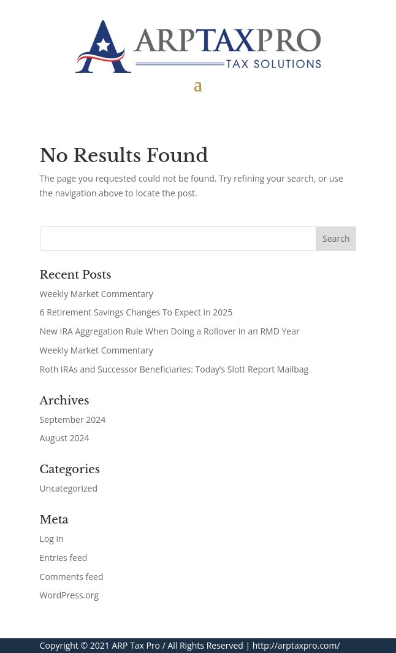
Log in (52, 538)
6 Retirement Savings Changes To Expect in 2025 (136, 312)
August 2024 (64, 438)
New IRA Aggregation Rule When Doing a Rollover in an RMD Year (170, 331)
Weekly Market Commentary (96, 293)
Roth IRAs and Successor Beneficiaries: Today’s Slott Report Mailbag (174, 369)
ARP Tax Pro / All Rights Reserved (177, 645)
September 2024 (73, 419)
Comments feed (72, 576)
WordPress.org (69, 595)
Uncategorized (68, 488)
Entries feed (64, 557)
